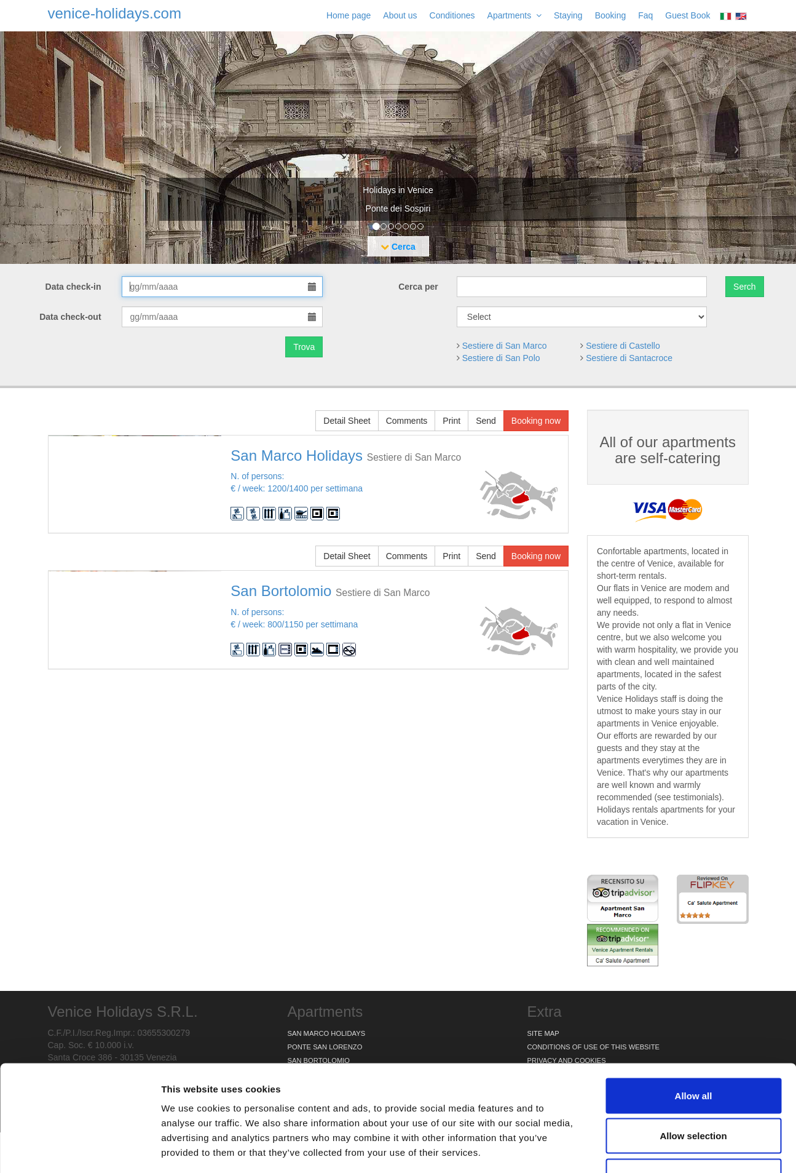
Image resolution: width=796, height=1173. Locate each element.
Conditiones (452, 15)
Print (451, 421)
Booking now (536, 421)
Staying (568, 15)
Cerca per (418, 287)
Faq (645, 15)
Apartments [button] (514, 15)
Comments (407, 421)
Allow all (693, 1011)
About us (400, 15)
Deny (693, 1092)
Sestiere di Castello (623, 346)
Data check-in (74, 287)
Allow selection (693, 1052)
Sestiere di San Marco (504, 346)
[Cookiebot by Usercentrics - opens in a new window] (79, 1149)
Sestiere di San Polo (501, 358)
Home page (348, 15)
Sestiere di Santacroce (629, 358)
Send (486, 421)
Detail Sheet (346, 421)
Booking (610, 15)
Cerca (398, 247)
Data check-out (71, 317)
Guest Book (687, 15)
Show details (645, 1148)
